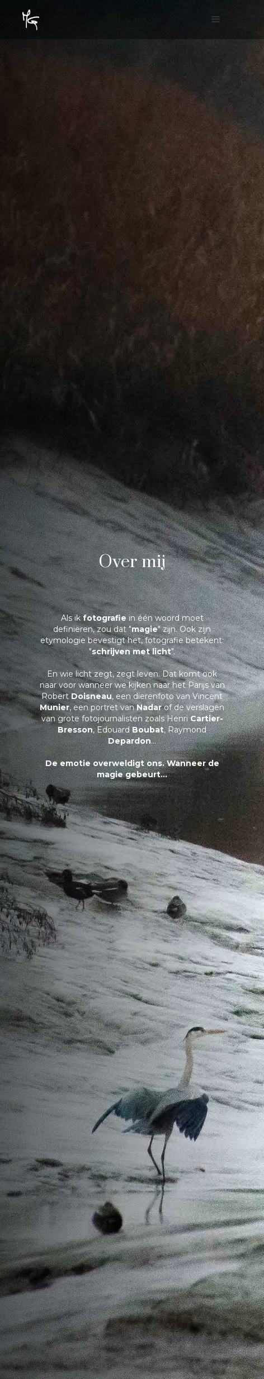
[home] (30, 19)
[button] (220, 22)
